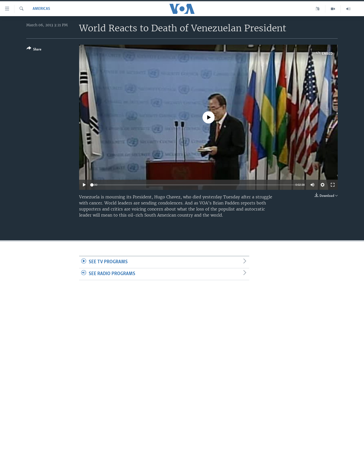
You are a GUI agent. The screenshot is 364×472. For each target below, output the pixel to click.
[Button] (34, 50)
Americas (41, 9)
